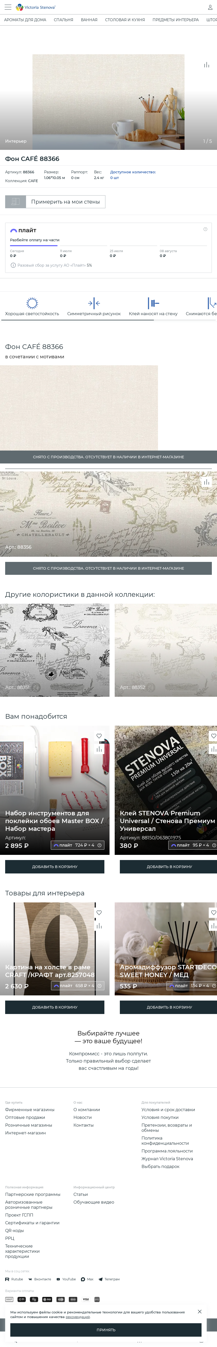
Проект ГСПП (19, 1215)
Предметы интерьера (176, 20)
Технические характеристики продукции (22, 1251)
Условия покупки (160, 1117)
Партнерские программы (33, 1194)
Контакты (83, 1125)
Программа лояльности (167, 1151)
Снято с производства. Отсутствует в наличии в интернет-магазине (108, 568)
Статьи (80, 1194)
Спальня (63, 20)
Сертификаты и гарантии (32, 1222)
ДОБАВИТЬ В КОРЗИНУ (55, 866)
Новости (82, 1117)
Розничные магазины (28, 1125)
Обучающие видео (93, 1202)
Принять (106, 1330)
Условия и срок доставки (168, 1109)
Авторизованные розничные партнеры (29, 1205)
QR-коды (14, 1230)
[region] (108, 307)
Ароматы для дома (25, 20)
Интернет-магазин (25, 1133)
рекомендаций (78, 1317)
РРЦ (9, 1238)
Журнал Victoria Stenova (167, 1158)
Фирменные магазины (30, 1109)
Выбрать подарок (160, 1166)
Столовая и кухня (125, 20)
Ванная (89, 20)
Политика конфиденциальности (165, 1141)
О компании (86, 1109)
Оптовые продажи (25, 1117)
